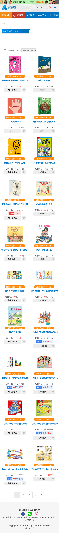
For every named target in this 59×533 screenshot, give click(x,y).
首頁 (4, 24)
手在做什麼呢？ (14, 122)
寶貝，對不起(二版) (44, 250)
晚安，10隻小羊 (44, 81)
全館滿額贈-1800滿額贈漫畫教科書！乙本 (23, 76)
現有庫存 (10, 50)
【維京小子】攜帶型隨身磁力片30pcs (16, 378)
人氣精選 (30, 15)
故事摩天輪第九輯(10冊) (14, 291)
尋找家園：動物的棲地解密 (44, 122)
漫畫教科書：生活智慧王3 (44, 163)
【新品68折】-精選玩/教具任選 (18, 374)
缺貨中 (42, 90)
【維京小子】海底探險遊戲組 (15, 424)
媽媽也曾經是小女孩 (44, 204)
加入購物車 (12, 90)
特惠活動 (6, 15)
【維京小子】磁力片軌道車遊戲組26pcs (17, 469)
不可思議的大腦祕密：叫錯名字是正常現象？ (19, 81)
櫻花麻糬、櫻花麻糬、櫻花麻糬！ (15, 250)
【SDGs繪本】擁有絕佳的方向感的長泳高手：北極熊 (22, 204)
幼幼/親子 (42, 15)
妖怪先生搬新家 (14, 332)
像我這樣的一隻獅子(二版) (14, 163)
